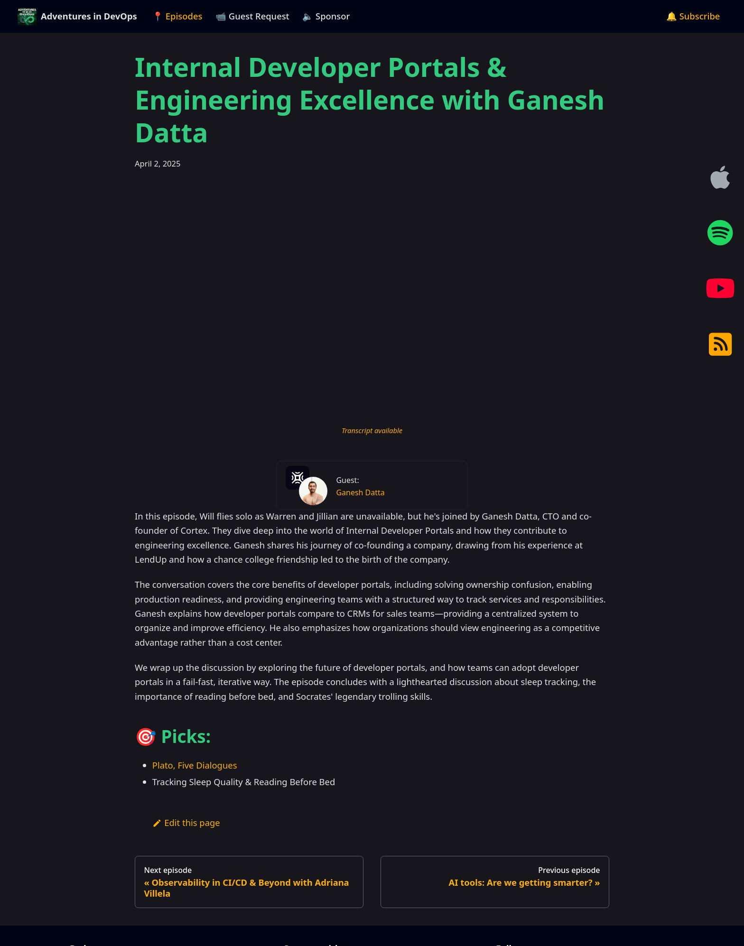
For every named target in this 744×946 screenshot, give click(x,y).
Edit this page (186, 822)
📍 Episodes (177, 16)
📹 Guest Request (252, 16)
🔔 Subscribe (693, 16)
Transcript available (372, 430)
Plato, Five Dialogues (194, 765)
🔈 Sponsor (326, 16)
